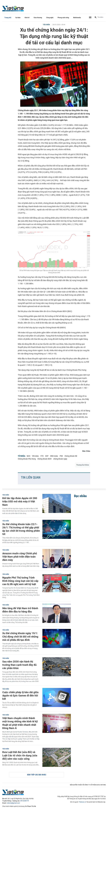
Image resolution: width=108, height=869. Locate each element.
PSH (61, 456)
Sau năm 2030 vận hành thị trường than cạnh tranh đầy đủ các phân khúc (19, 665)
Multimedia (77, 18)
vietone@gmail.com (13, 803)
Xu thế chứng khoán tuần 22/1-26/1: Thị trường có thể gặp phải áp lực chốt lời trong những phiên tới (21, 529)
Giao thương (38, 18)
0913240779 (24, 801)
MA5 (28, 456)
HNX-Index (54, 456)
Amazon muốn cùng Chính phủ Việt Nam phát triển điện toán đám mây (19, 556)
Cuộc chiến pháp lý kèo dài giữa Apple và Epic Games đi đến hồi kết (20, 695)
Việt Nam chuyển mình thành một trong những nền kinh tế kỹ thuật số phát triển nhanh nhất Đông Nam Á (20, 723)
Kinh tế (27, 18)
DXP (46, 456)
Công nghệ (49, 18)
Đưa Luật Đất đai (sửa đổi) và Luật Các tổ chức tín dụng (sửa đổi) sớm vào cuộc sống (19, 755)
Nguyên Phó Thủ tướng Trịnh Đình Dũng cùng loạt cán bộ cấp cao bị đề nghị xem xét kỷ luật (20, 581)
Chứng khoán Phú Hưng (27, 459)
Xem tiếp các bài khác (36, 775)
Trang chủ (7, 18)
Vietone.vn (82, 802)
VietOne (13, 8)
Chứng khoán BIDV (44, 459)
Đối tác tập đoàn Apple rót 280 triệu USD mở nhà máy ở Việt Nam (19, 501)
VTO (42, 456)
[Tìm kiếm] (95, 17)
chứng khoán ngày (60, 459)
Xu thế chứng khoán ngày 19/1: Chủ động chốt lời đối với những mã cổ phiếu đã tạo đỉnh (20, 636)
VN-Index (35, 456)
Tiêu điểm (46, 25)
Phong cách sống (63, 18)
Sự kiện (17, 18)
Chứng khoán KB (71, 456)
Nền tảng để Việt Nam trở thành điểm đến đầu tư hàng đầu (20, 610)
